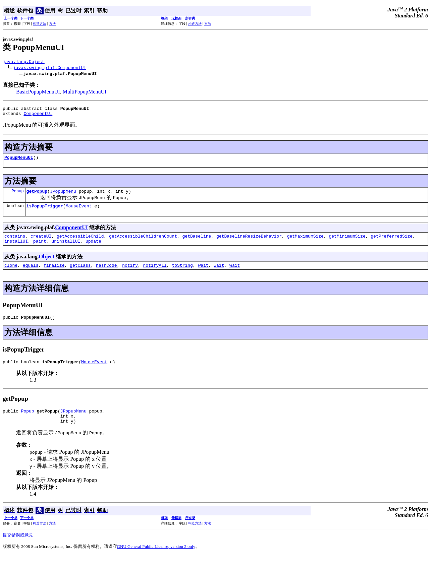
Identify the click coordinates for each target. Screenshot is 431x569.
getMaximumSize (305, 243)
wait (203, 274)
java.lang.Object (24, 62)
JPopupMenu (63, 196)
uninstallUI (65, 249)
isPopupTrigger (44, 212)
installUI (16, 249)
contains (14, 243)
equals (31, 274)
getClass (80, 274)
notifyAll (155, 274)
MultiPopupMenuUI (85, 93)
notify (130, 274)
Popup (18, 196)
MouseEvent (79, 212)
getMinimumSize (347, 243)
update (93, 249)
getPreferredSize (392, 243)
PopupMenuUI (18, 161)
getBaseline (196, 243)
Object (46, 264)
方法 (52, 23)
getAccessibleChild (80, 243)
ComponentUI (37, 116)
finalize (54, 274)
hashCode (106, 274)
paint (39, 249)
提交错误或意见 (18, 549)
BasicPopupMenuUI (38, 93)
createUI (41, 243)
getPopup (36, 196)
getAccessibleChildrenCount (143, 243)
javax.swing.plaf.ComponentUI (49, 68)
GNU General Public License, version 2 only (156, 560)
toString (182, 274)
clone (10, 274)
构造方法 (39, 23)
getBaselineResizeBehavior (249, 243)
